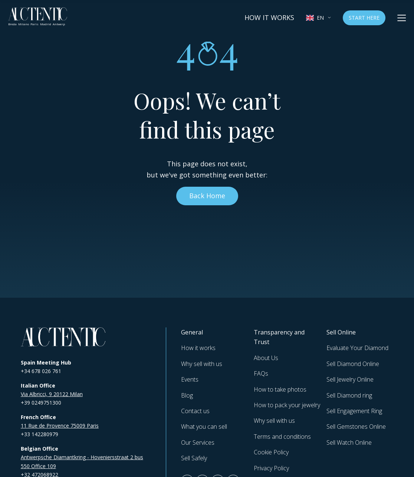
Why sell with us (201, 364)
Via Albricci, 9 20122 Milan (52, 394)
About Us (266, 358)
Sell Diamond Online (352, 364)
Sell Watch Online (349, 442)
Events (189, 379)
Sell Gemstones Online (356, 426)
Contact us (195, 411)
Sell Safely (194, 458)
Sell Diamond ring (349, 395)
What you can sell (204, 426)
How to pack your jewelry (287, 405)
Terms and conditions (282, 436)
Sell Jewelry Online (350, 379)
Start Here (364, 17)
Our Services (197, 442)
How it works (269, 17)
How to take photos (280, 389)
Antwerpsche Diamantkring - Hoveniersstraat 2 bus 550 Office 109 (82, 461)
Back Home (207, 195)
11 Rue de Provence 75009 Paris (60, 425)
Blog (187, 395)
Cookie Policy (271, 452)
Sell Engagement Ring (354, 411)
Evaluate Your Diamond (357, 348)
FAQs (261, 373)
